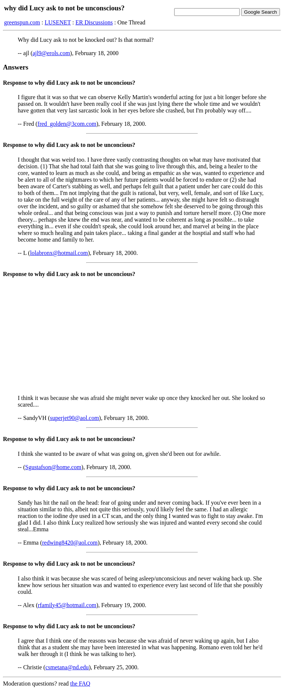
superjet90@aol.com (74, 418)
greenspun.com (22, 22)
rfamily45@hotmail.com (67, 605)
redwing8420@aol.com (70, 542)
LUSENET (58, 22)
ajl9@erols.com (51, 53)
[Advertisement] (142, 337)
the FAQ (80, 683)
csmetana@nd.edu (67, 667)
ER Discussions (94, 22)
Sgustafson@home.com (53, 467)
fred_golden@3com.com (66, 124)
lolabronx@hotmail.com (59, 253)
